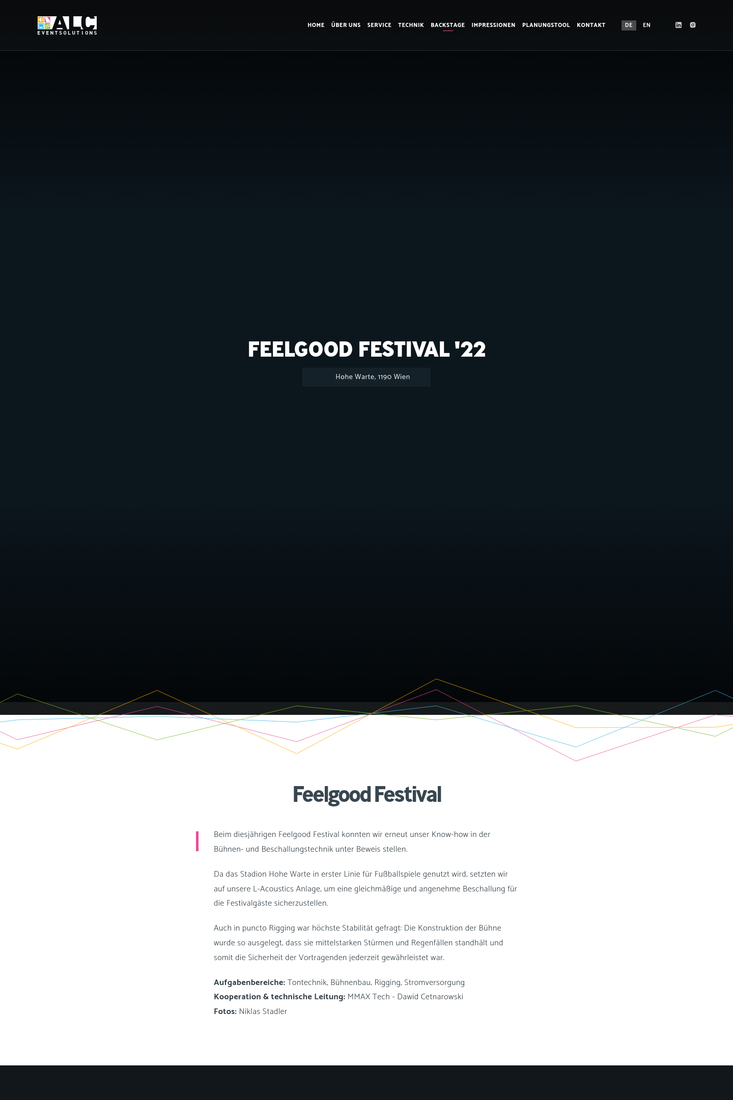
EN (644, 25)
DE (626, 25)
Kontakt (588, 25)
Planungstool (543, 25)
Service (376, 25)
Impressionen (491, 25)
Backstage (445, 25)
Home (313, 25)
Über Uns (343, 25)
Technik (408, 25)
